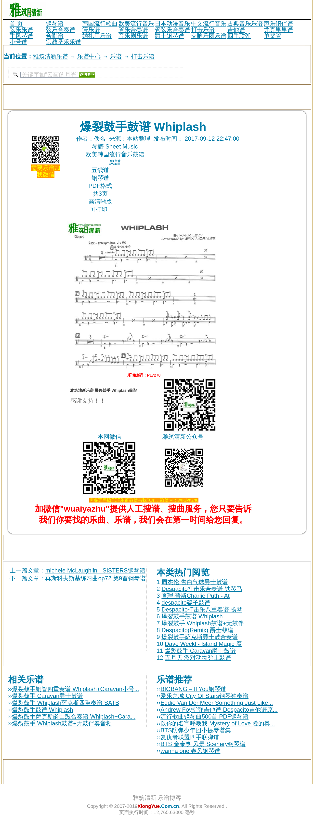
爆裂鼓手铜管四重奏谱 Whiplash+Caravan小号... (75, 689)
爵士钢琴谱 (169, 35)
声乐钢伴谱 (278, 23)
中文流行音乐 (208, 23)
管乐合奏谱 (133, 29)
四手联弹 (239, 35)
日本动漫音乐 (172, 23)
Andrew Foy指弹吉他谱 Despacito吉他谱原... (218, 709)
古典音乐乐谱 (245, 23)
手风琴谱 (21, 35)
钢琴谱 (55, 23)
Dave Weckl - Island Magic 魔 (203, 643)
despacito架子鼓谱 (185, 602)
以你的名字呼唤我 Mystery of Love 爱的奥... (217, 723)
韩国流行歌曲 (100, 23)
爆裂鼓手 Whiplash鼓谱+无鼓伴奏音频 (62, 723)
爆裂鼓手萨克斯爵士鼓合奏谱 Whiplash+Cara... (73, 716)
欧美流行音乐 (136, 23)
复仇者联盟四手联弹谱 (189, 737)
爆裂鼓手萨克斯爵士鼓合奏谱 (199, 637)
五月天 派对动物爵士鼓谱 (198, 657)
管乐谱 (91, 29)
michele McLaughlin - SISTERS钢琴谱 (95, 570)
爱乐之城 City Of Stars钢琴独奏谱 (204, 696)
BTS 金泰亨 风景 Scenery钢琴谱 (203, 744)
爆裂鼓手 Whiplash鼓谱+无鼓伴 (202, 623)
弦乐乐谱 (21, 29)
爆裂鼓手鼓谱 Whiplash (191, 616)
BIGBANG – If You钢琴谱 (193, 689)
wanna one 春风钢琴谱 (190, 750)
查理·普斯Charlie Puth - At (195, 595)
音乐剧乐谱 (133, 35)
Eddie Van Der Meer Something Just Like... (216, 702)
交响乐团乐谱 (208, 35)
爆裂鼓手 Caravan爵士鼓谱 (200, 650)
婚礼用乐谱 (97, 35)
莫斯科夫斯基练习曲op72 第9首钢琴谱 (95, 578)
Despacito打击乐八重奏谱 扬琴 (201, 609)
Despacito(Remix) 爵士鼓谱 (197, 630)
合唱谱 (55, 35)
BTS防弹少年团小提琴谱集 (195, 730)
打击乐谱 (203, 29)
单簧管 (272, 35)
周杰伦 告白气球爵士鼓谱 (194, 582)
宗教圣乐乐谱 (63, 42)
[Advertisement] (253, 9)
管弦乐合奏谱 (172, 29)
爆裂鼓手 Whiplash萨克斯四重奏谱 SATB (65, 702)
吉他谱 (236, 29)
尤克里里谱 (278, 29)
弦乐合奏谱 (60, 29)
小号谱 (18, 42)
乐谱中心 (89, 56)
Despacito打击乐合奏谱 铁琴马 (201, 588)
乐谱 (116, 56)
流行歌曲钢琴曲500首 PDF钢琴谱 (204, 716)
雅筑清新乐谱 (50, 56)
